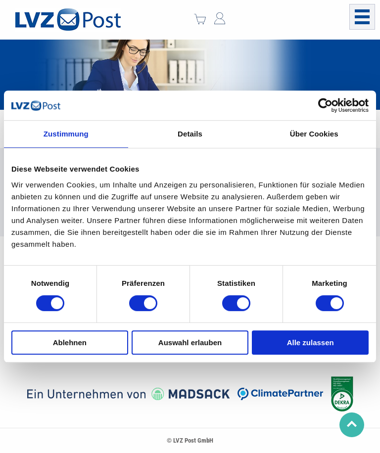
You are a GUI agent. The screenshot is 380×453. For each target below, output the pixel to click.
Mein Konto (220, 18)
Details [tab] (190, 134)
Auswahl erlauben (190, 342)
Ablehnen (70, 342)
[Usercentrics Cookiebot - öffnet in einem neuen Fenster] (325, 105)
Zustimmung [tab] (66, 134)
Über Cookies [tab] (314, 134)
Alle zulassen (310, 342)
